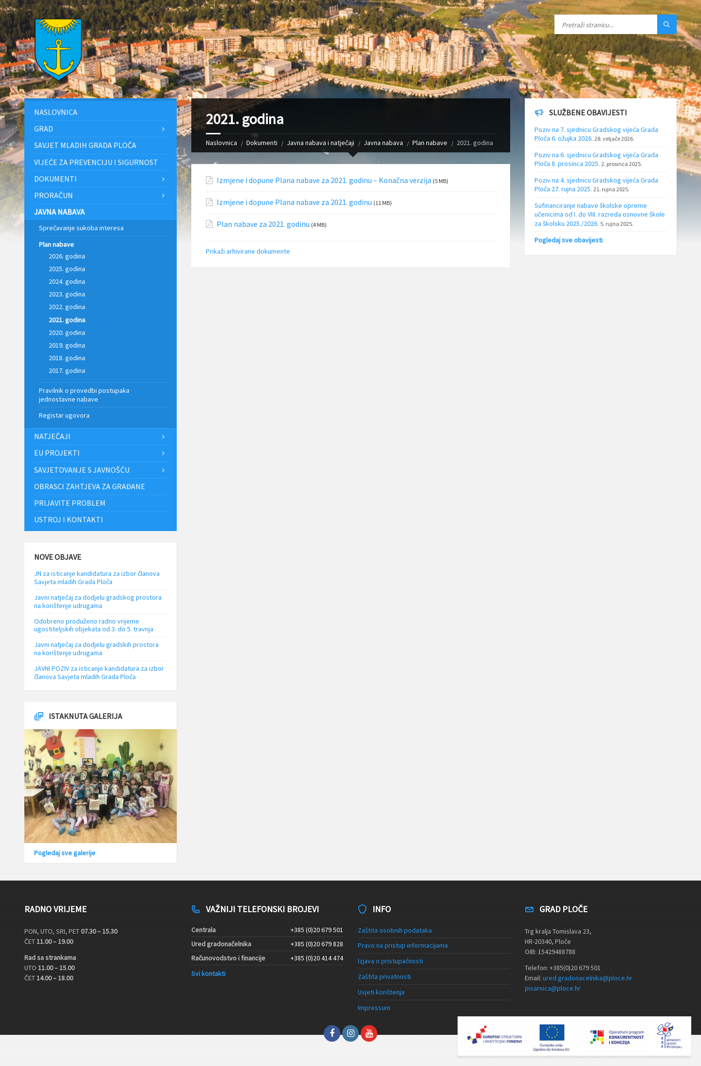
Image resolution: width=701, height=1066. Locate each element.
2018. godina (67, 357)
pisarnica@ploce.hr (553, 988)
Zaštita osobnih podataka (395, 930)
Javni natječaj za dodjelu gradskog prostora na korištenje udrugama (98, 601)
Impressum (374, 1007)
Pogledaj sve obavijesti (569, 240)
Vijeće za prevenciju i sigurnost (96, 162)
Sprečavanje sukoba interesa (81, 227)
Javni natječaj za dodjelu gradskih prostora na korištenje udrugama (96, 648)
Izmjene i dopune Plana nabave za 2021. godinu (294, 202)
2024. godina (67, 281)
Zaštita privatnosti (384, 976)
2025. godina (67, 268)
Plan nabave (429, 142)
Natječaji (52, 436)
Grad (43, 128)
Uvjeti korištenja (381, 992)
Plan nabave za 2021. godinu (263, 224)
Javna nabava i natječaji (320, 142)
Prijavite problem (70, 503)
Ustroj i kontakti (68, 519)
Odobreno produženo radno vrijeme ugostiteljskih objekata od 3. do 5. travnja (93, 625)
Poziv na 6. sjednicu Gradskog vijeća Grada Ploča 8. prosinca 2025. (596, 159)
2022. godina (67, 306)
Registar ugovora (64, 415)
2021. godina (67, 319)
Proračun (53, 195)
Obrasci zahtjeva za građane (89, 486)
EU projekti (57, 453)
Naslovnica (221, 142)
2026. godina (67, 256)
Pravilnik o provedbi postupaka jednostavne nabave (84, 395)
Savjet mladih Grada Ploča (85, 145)
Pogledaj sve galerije (64, 852)
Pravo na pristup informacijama (403, 945)
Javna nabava (383, 142)
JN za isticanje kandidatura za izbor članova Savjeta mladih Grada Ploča (97, 577)
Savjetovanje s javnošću (81, 470)
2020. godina (67, 332)
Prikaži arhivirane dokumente (248, 251)
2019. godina (67, 345)
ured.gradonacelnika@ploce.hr (587, 978)
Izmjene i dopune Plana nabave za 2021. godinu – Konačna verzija (324, 180)
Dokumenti (261, 142)
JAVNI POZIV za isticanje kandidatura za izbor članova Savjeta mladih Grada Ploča (99, 672)
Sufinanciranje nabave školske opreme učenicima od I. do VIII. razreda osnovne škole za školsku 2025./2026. (600, 214)
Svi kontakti (208, 973)
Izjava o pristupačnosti (390, 960)
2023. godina (67, 294)
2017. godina (67, 370)
